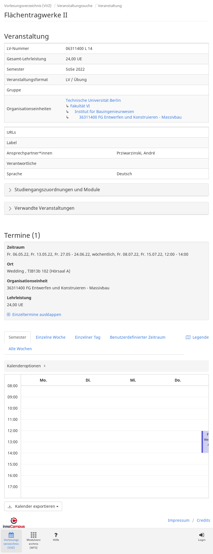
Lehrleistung (19, 297)
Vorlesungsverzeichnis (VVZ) (28, 5)
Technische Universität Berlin (93, 100)
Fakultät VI (80, 106)
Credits (203, 520)
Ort (10, 264)
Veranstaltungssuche (74, 5)
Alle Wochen (20, 348)
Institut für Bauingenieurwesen (104, 111)
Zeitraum (16, 247)
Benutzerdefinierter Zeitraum (137, 337)
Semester (17, 337)
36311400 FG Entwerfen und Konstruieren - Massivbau (130, 117)
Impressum (178, 520)
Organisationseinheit (27, 280)
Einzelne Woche (50, 337)
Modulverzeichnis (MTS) (34, 541)
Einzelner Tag (87, 337)
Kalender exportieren (33, 506)
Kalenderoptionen (24, 365)
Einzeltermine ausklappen (34, 314)
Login (202, 537)
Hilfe (56, 537)
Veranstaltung (110, 5)
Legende (197, 337)
